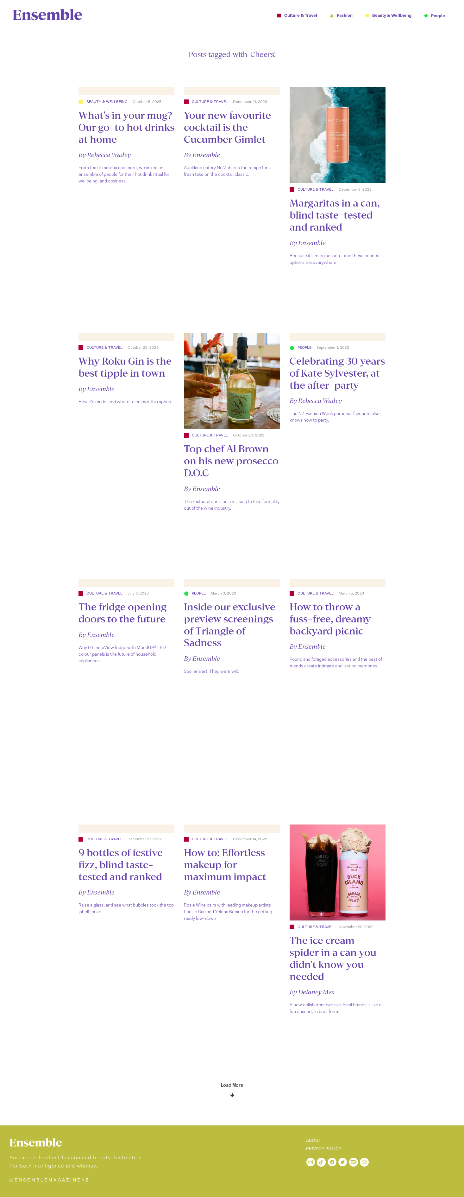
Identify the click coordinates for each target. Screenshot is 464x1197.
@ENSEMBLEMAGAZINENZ (49, 1180)
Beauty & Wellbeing (107, 101)
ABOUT (313, 1140)
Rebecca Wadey (109, 155)
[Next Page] (232, 1087)
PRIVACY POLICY (324, 1148)
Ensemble (206, 155)
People (304, 347)
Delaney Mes (316, 992)
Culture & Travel (210, 101)
